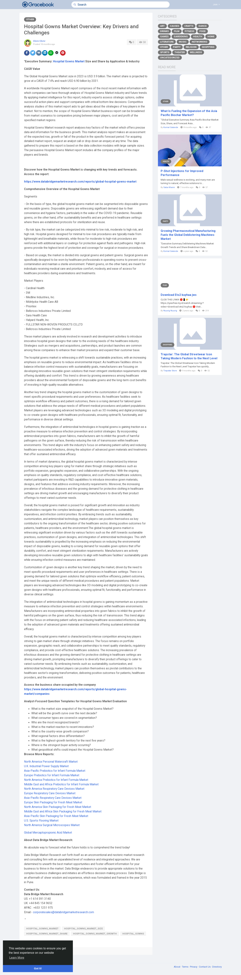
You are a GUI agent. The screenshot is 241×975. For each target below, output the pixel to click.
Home (210, 36)
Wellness (196, 52)
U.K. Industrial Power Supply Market (46, 766)
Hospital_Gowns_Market (42, 928)
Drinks (164, 31)
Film (176, 31)
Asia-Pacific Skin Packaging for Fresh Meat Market (56, 816)
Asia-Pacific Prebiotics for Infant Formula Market (54, 770)
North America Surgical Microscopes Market (52, 825)
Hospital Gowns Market (69, 61)
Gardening (181, 36)
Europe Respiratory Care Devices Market (49, 793)
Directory (217, 966)
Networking (199, 41)
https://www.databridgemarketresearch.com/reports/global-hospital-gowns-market (80, 181)
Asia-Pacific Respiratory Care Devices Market (52, 798)
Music (183, 41)
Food (202, 31)
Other (30, 19)
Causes (174, 26)
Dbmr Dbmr (39, 41)
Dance (203, 26)
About (177, 966)
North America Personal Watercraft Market (51, 761)
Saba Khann (169, 187)
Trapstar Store (170, 370)
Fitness (189, 31)
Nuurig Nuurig (170, 310)
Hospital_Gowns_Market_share (46, 933)
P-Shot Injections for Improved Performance (182, 173)
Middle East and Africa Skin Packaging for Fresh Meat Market (62, 811)
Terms (185, 966)
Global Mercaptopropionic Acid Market (48, 832)
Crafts (188, 26)
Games (164, 36)
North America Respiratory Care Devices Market (54, 788)
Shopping (208, 47)
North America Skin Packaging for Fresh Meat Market (57, 807)
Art (162, 26)
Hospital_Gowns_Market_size (83, 928)
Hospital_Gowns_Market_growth (95, 933)
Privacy (194, 966)
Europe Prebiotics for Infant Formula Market (51, 775)
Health (197, 36)
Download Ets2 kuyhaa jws (179, 295)
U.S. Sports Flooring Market (41, 820)
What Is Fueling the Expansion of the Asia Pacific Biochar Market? (189, 113)
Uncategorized (170, 57)
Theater (180, 52)
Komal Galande (170, 127)
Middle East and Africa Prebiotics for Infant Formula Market (61, 784)
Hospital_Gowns (133, 933)
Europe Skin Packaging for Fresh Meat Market (53, 802)
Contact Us (205, 966)
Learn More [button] (16, 957)
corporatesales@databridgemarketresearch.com (63, 912)
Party (177, 47)
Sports (164, 52)
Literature (167, 41)
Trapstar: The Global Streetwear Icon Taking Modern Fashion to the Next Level (189, 356)
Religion (191, 47)
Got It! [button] (38, 968)
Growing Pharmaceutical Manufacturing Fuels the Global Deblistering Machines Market (188, 235)
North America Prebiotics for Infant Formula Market (56, 780)
